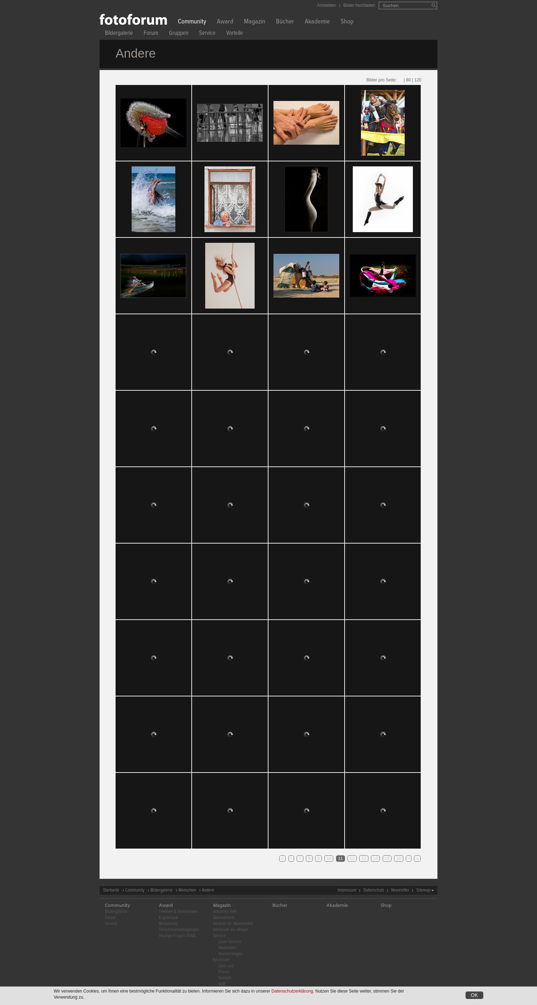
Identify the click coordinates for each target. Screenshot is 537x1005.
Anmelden (326, 5)
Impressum (346, 890)
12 (352, 858)
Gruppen (178, 34)
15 (387, 858)
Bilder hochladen (359, 5)
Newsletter (400, 890)
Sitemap (423, 890)
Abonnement (223, 918)
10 (328, 858)
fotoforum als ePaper (231, 930)
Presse (224, 972)
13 (363, 858)
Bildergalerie (119, 34)
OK (474, 995)
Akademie (317, 22)
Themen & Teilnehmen (178, 912)
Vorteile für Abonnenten (233, 924)
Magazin (254, 22)
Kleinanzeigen (230, 954)
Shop (347, 22)
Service (207, 34)
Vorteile (234, 34)
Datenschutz (373, 890)
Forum (151, 34)
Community (192, 22)
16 (398, 858)
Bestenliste (168, 924)
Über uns (226, 966)
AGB (221, 984)
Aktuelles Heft (224, 912)
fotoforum (221, 960)
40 (400, 79)
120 (417, 79)
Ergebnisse (168, 918)
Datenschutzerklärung (292, 991)
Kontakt (224, 978)
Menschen (187, 890)
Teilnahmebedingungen (179, 930)
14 (375, 858)
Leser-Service (229, 942)
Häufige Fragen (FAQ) (177, 936)
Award (225, 22)
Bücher (285, 22)
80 (408, 79)
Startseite (111, 890)
